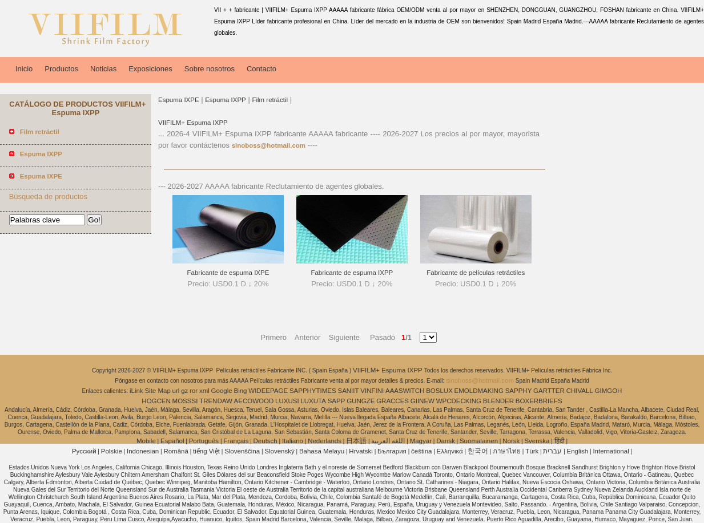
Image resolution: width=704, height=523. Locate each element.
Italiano (292, 440)
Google (221, 390)
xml (204, 390)
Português (204, 440)
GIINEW (423, 401)
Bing (240, 390)
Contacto (261, 68)
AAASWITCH (404, 390)
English (578, 451)
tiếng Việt (206, 451)
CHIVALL (579, 390)
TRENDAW (215, 401)
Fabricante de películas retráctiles (476, 272)
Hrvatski (361, 451)
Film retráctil (270, 99)
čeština (421, 451)
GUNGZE (361, 401)
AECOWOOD (254, 401)
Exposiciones (150, 68)
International (611, 451)
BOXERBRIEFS (539, 401)
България (392, 451)
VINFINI (372, 390)
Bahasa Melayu (321, 451)
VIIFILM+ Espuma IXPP (193, 122)
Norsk (511, 440)
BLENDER (498, 401)
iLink (136, 390)
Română (175, 451)
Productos (61, 68)
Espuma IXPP (225, 99)
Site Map (157, 390)
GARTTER (549, 390)
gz (184, 390)
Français (235, 440)
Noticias (103, 68)
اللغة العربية (388, 440)
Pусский (84, 451)
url (176, 390)
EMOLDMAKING (479, 390)
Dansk (445, 440)
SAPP (336, 401)
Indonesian (143, 451)
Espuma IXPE (178, 99)
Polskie (111, 451)
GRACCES (392, 401)
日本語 (356, 440)
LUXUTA (313, 401)
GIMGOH (608, 390)
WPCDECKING (458, 401)
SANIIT (348, 390)
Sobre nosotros (209, 68)
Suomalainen (479, 440)
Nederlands (324, 440)
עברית (552, 451)
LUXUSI (287, 401)
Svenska (536, 440)
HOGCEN (156, 401)
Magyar (421, 440)
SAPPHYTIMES (312, 390)
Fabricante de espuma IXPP (352, 272)
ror (194, 390)
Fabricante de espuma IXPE (228, 272)
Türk (531, 451)
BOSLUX (439, 390)
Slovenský (279, 451)
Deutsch (265, 440)
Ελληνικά (450, 451)
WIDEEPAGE (268, 390)
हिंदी (559, 440)
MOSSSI (185, 401)
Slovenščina (242, 451)
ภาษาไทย (507, 451)
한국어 (478, 451)
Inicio (24, 68)
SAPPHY (518, 390)
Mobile (146, 440)
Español (172, 440)
